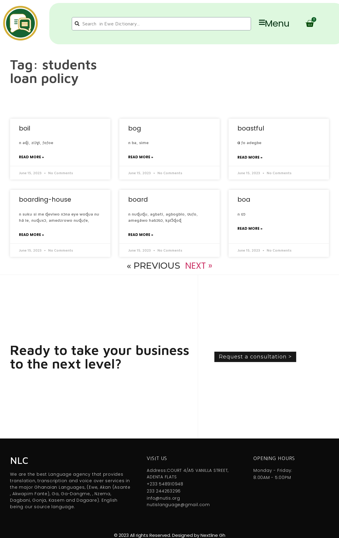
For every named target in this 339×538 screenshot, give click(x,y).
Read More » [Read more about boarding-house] (31, 234)
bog (134, 128)
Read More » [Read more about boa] (250, 228)
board (138, 199)
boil (24, 128)
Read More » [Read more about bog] (140, 156)
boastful (250, 128)
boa (243, 199)
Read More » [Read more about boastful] (250, 157)
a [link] (238, 143)
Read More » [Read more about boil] (31, 156)
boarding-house (45, 199)
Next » (198, 266)
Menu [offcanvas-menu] (274, 24)
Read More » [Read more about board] (140, 234)
